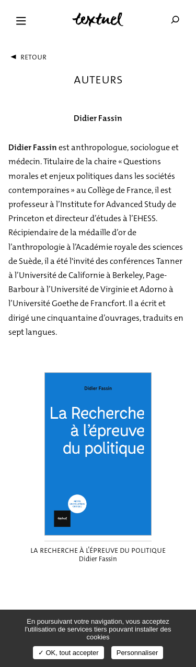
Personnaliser (137, 653)
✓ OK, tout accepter (68, 653)
